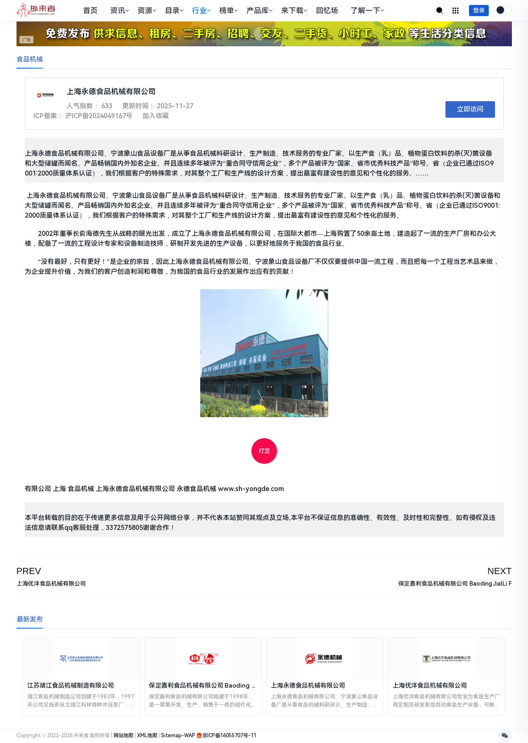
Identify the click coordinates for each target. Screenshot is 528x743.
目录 (173, 10)
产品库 (258, 10)
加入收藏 (155, 116)
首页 (90, 10)
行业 (200, 10)
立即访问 (470, 109)
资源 (145, 10)
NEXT (500, 571)
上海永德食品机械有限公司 (135, 489)
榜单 (227, 10)
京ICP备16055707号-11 (229, 735)
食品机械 (30, 59)
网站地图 (123, 735)
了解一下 (366, 10)
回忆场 (327, 10)
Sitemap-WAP (178, 735)
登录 (479, 10)
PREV (29, 571)
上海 (59, 489)
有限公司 (38, 489)
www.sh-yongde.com (251, 489)
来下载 (293, 10)
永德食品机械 (196, 489)
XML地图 (147, 735)
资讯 (118, 10)
